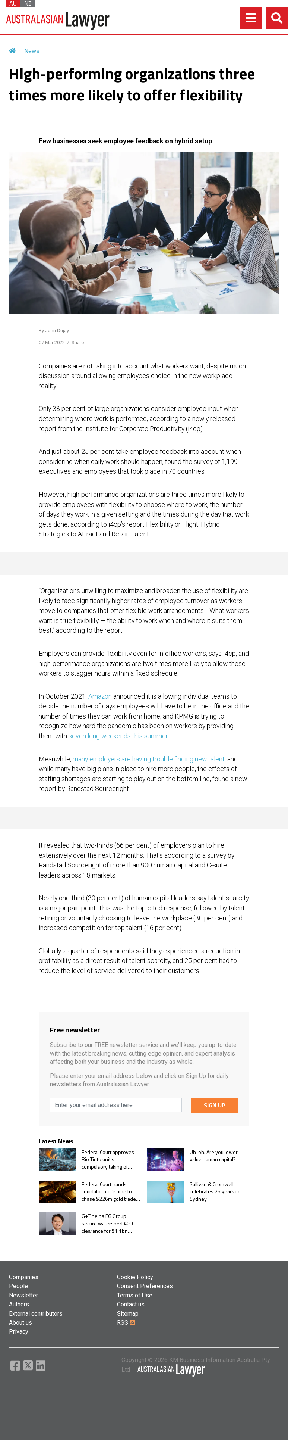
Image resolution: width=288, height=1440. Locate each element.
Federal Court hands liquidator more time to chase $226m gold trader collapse (110, 1192)
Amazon (100, 696)
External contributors (36, 1313)
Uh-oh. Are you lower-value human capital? (215, 1155)
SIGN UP (214, 1105)
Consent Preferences (145, 1286)
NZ (28, 3)
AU (13, 3)
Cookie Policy (135, 1277)
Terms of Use (134, 1295)
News (31, 50)
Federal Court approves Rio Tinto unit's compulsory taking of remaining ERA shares (108, 1159)
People (18, 1286)
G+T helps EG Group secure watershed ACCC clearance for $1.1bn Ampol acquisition (108, 1223)
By (54, 330)
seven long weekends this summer (118, 736)
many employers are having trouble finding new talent (149, 759)
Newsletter (23, 1295)
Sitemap (128, 1313)
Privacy (18, 1331)
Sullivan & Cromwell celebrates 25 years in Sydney (215, 1192)
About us (20, 1322)
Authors (19, 1304)
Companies (23, 1277)
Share (78, 342)
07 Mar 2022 (52, 342)
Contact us (131, 1304)
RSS (126, 1322)
